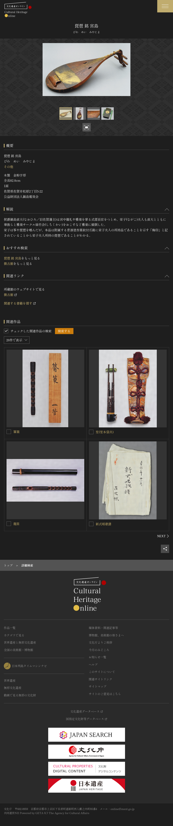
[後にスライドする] (163, 536)
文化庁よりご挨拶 (100, 642)
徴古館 (8, 263)
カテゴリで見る (14, 635)
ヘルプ (93, 664)
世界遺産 (10, 680)
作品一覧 (10, 628)
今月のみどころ (99, 650)
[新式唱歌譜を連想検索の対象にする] (91, 524)
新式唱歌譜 (104, 524)
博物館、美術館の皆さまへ (106, 635)
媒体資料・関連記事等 (103, 628)
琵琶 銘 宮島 (12, 258)
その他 (8, 166)
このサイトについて (102, 672)
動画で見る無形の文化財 (20, 695)
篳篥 (16, 431)
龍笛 (16, 523)
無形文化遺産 (12, 688)
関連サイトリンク (100, 679)
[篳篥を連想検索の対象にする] (9, 431)
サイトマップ (97, 686)
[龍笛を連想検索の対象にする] (9, 523)
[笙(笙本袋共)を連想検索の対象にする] (91, 432)
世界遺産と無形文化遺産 (20, 642)
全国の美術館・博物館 (18, 650)
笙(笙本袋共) (105, 432)
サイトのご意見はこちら (105, 694)
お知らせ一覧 (97, 657)
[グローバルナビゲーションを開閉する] (165, 6)
